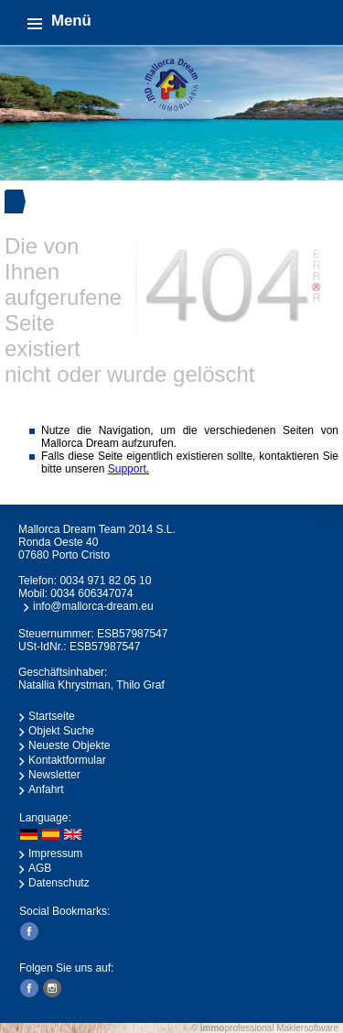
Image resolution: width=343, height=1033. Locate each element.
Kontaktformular (67, 760)
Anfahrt (46, 789)
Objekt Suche (61, 730)
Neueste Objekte (69, 745)
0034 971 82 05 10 (105, 580)
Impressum (55, 853)
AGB (39, 868)
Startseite (51, 716)
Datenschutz (59, 882)
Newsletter (54, 774)
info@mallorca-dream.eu (93, 606)
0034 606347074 (91, 593)
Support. (128, 468)
